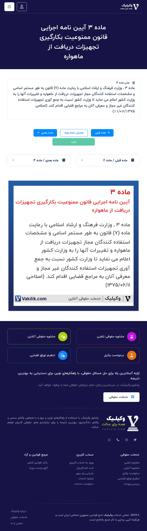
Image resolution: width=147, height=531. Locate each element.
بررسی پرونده (132, 484)
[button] (108, 160)
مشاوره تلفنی (132, 463)
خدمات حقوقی (19, 517)
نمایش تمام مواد (74, 133)
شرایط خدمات (86, 478)
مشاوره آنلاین (132, 468)
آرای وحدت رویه (38, 468)
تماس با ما (17, 523)
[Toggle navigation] (9, 6)
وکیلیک (108, 515)
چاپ (73, 142)
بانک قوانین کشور (37, 463)
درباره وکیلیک (18, 511)
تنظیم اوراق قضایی (129, 478)
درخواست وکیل (131, 473)
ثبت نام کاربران (85, 468)
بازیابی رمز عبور (85, 473)
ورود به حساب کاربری (81, 463)
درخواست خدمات (84, 484)
